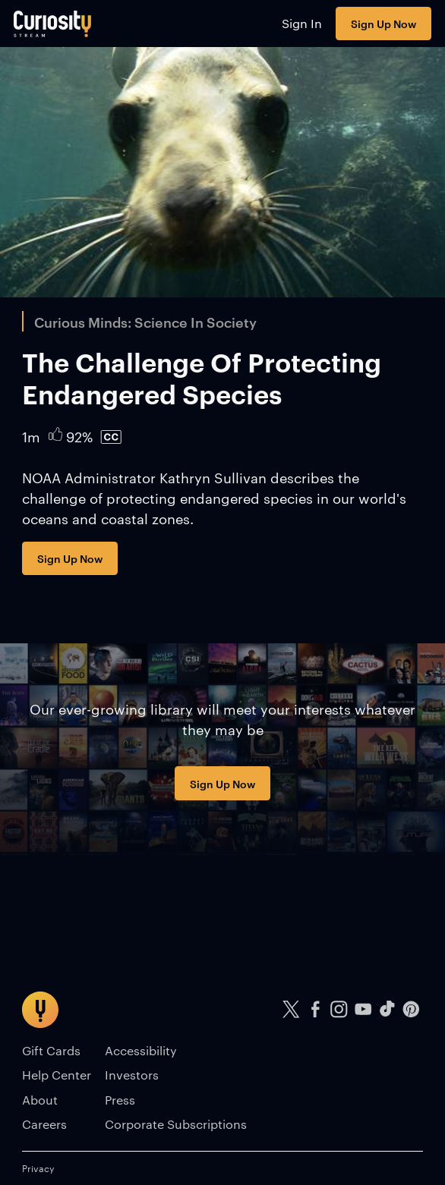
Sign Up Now (383, 23)
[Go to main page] (53, 23)
